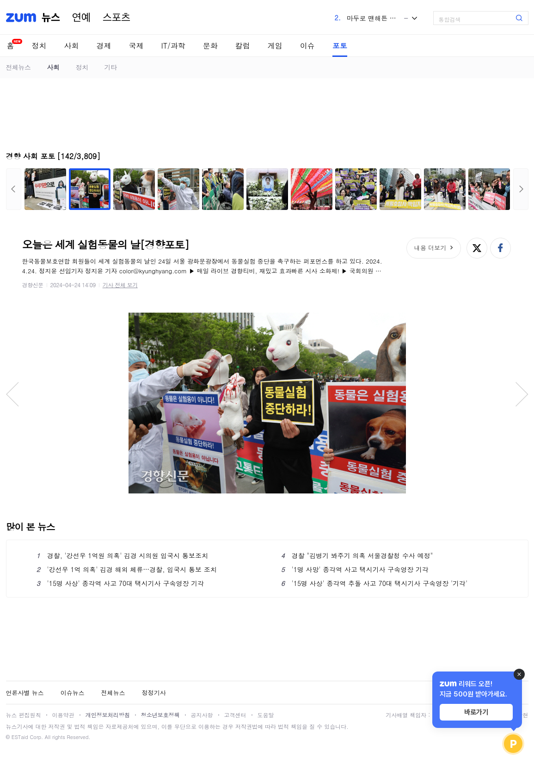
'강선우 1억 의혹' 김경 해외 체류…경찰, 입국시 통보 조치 (127, 569)
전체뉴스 (18, 67)
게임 (275, 45)
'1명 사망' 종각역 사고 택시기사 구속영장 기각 (355, 569)
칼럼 (242, 45)
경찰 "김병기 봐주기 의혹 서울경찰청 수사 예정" (357, 555)
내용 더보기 (430, 247)
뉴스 (51, 18)
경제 (104, 45)
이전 (13, 189)
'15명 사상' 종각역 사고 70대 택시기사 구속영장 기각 (120, 583)
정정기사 (154, 692)
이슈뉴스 (73, 692)
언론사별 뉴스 (25, 692)
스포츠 (116, 18)
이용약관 (63, 715)
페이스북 (500, 248)
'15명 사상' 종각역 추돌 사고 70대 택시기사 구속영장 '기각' (374, 583)
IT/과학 (173, 45)
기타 (110, 67)
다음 (520, 189)
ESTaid (20, 736)
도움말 (266, 715)
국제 (136, 45)
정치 (39, 45)
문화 (210, 45)
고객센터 (235, 715)
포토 (339, 45)
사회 (71, 45)
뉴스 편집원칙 (23, 715)
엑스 (476, 248)
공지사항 (202, 715)
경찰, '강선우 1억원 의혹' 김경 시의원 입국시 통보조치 (122, 555)
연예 (81, 18)
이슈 (307, 45)
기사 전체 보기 (120, 285)
